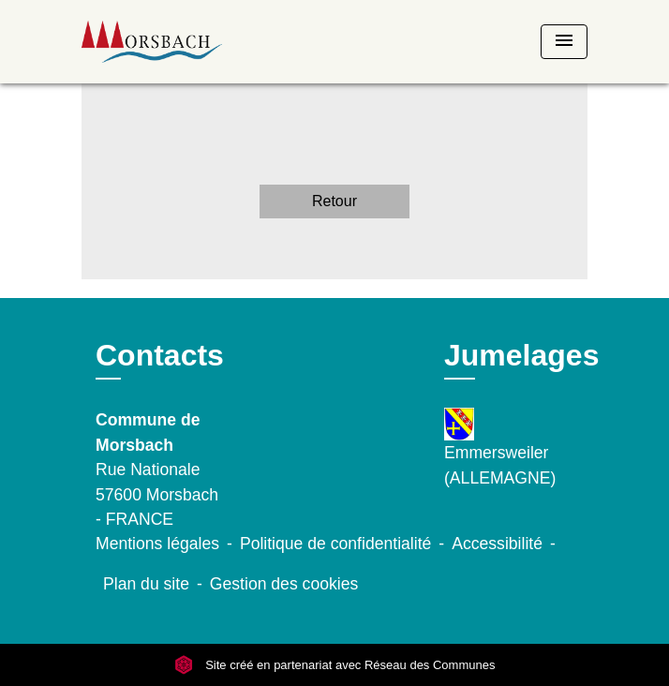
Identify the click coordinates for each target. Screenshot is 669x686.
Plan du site (146, 583)
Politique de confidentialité (335, 543)
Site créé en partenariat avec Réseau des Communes (335, 665)
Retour (334, 201)
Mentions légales (157, 543)
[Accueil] (152, 42)
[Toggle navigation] (564, 41)
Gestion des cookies (284, 583)
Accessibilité (497, 543)
